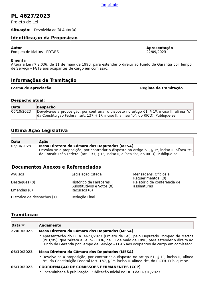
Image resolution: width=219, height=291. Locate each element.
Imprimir (109, 4)
